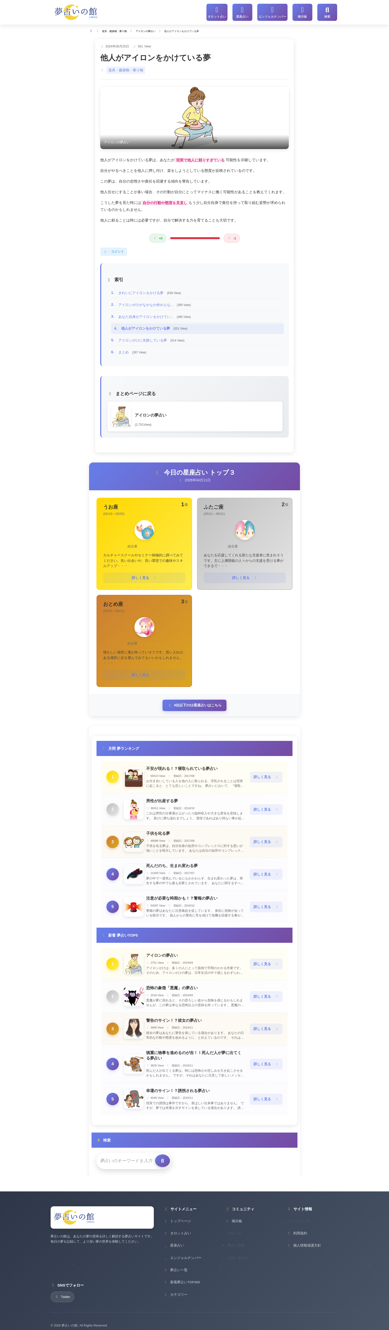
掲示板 (233, 1220)
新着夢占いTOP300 (181, 1281)
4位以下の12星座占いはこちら (195, 701)
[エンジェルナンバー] (273, 12)
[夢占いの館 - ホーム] (76, 12)
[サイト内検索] (327, 12)
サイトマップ (300, 1220)
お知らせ (235, 1232)
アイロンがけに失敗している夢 (151, 339)
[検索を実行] (156, 1153)
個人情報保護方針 (303, 1244)
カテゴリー (175, 1293)
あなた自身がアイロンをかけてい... (154, 315)
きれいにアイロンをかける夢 (149, 291)
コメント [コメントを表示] (113, 250)
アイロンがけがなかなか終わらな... (154, 303)
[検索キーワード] (123, 1153)
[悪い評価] (232, 236)
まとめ (132, 351)
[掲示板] (302, 12)
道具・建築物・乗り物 (124, 69)
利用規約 (296, 1232)
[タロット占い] (220, 12)
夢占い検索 (236, 1244)
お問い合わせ (238, 1256)
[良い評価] (157, 236)
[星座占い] (245, 12)
